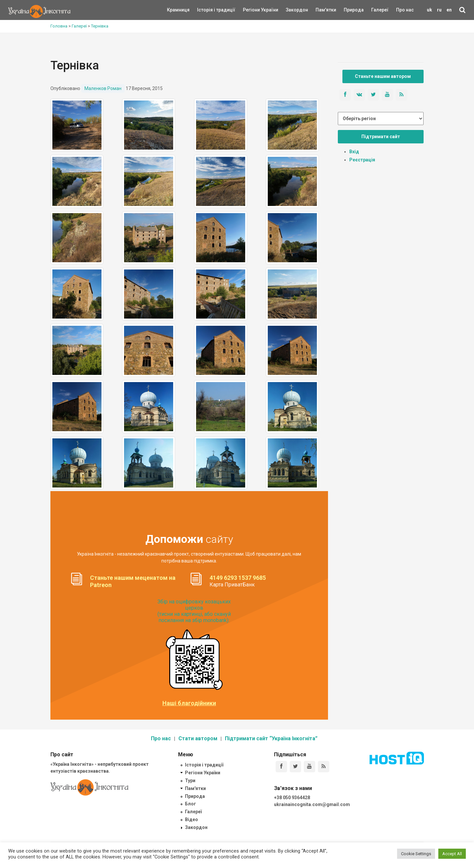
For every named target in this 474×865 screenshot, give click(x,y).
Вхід (354, 151)
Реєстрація (362, 159)
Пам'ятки (321, 9)
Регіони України (252, 9)
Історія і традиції (206, 9)
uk (429, 9)
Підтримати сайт (380, 136)
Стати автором (197, 738)
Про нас (405, 9)
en (449, 9)
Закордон (291, 9)
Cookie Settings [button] (416, 853)
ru (439, 9)
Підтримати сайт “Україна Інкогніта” (271, 738)
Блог (190, 803)
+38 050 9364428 (292, 797)
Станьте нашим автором (383, 76)
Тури (190, 780)
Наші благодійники (189, 703)
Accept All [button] (452, 853)
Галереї (380, 9)
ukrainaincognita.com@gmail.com (312, 804)
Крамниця (178, 9)
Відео (191, 819)
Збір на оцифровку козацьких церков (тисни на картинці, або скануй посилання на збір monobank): (194, 611)
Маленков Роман (102, 88)
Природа (349, 9)
